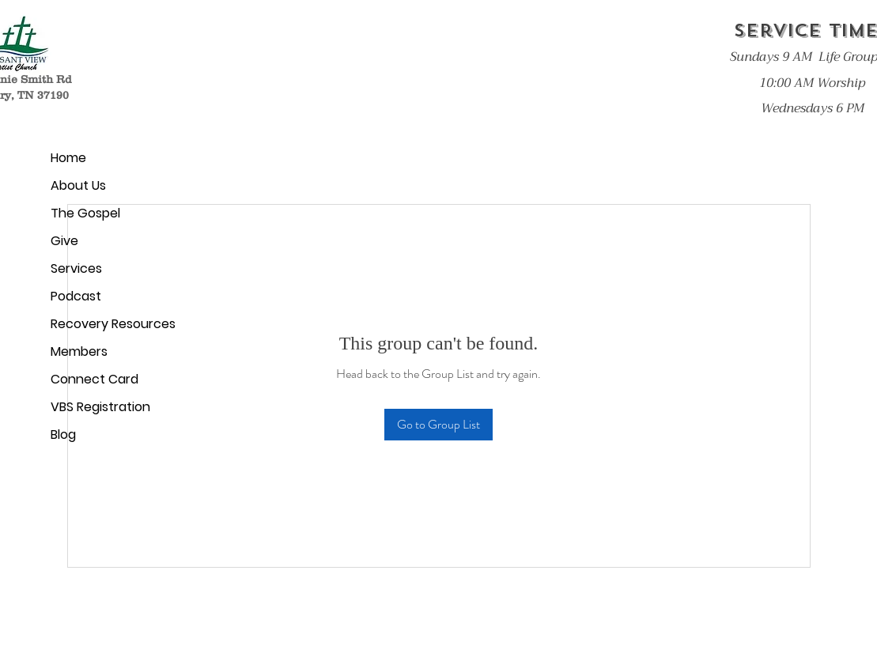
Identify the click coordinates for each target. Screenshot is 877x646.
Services (76, 268)
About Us (78, 185)
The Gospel (85, 213)
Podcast (76, 296)
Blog (63, 434)
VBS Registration (100, 407)
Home (68, 158)
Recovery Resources (109, 324)
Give (64, 241)
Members (79, 351)
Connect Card (94, 379)
